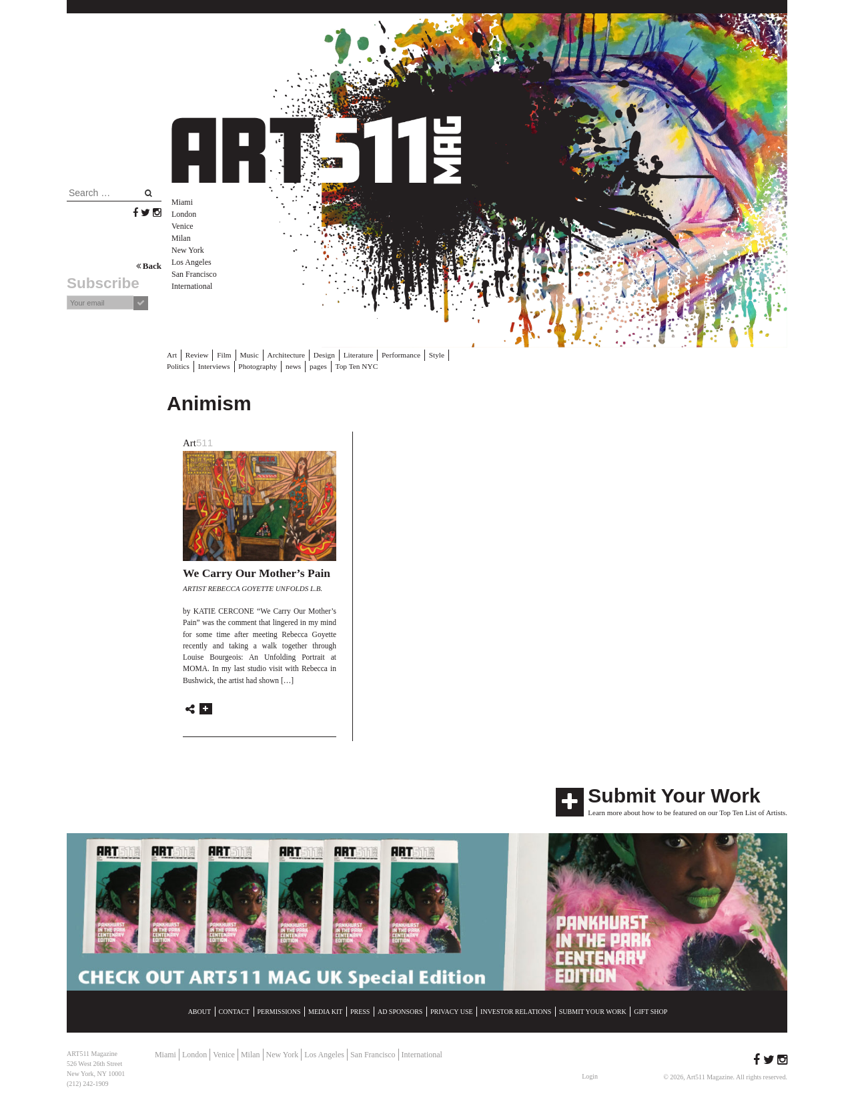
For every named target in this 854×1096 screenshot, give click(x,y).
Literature (354, 355)
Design (320, 355)
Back (148, 266)
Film (223, 355)
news (260, 366)
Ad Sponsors (400, 1011)
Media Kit (325, 1011)
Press (360, 1011)
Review (196, 355)
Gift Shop (650, 1011)
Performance (395, 355)
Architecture (284, 355)
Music (247, 355)
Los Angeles (191, 262)
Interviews (182, 366)
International (191, 286)
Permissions (279, 1011)
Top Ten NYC (321, 366)
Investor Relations (515, 1011)
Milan (181, 238)
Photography (225, 366)
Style (430, 355)
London (183, 214)
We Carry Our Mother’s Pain (256, 572)
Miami (182, 202)
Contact (234, 1011)
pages (284, 366)
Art (172, 355)
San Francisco (194, 274)
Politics (458, 355)
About (199, 1011)
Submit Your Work (674, 795)
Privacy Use (451, 1011)
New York (187, 250)
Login (590, 1075)
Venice (182, 226)
